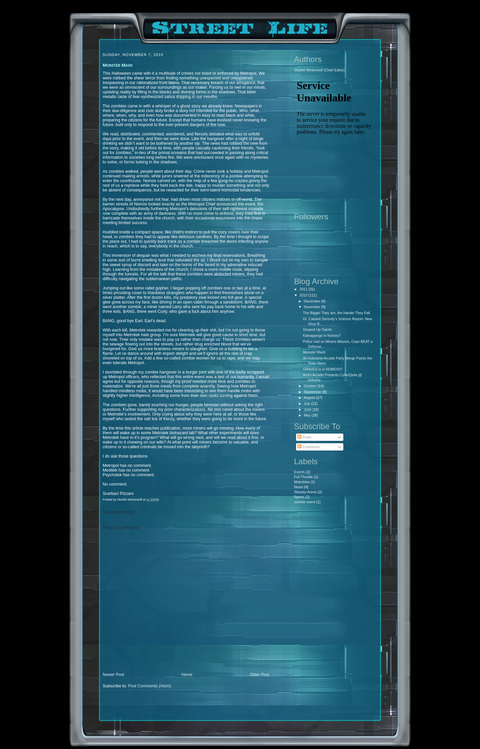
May (307, 415)
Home (186, 674)
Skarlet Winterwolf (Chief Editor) (319, 70)
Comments (308, 447)
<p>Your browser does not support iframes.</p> (334, 142)
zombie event (304, 502)
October (310, 386)
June (308, 410)
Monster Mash (314, 352)
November (312, 307)
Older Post (259, 674)
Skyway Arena (305, 492)
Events (299, 472)
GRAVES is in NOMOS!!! (322, 369)
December (312, 301)
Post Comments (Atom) (149, 686)
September (313, 392)
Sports (299, 497)
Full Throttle (303, 477)
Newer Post (113, 674)
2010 (304, 295)
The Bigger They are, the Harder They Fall (336, 313)
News (298, 487)
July (307, 404)
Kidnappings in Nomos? (322, 335)
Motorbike (302, 482)
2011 (304, 289)
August (310, 398)
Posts (304, 437)
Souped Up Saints (317, 329)
